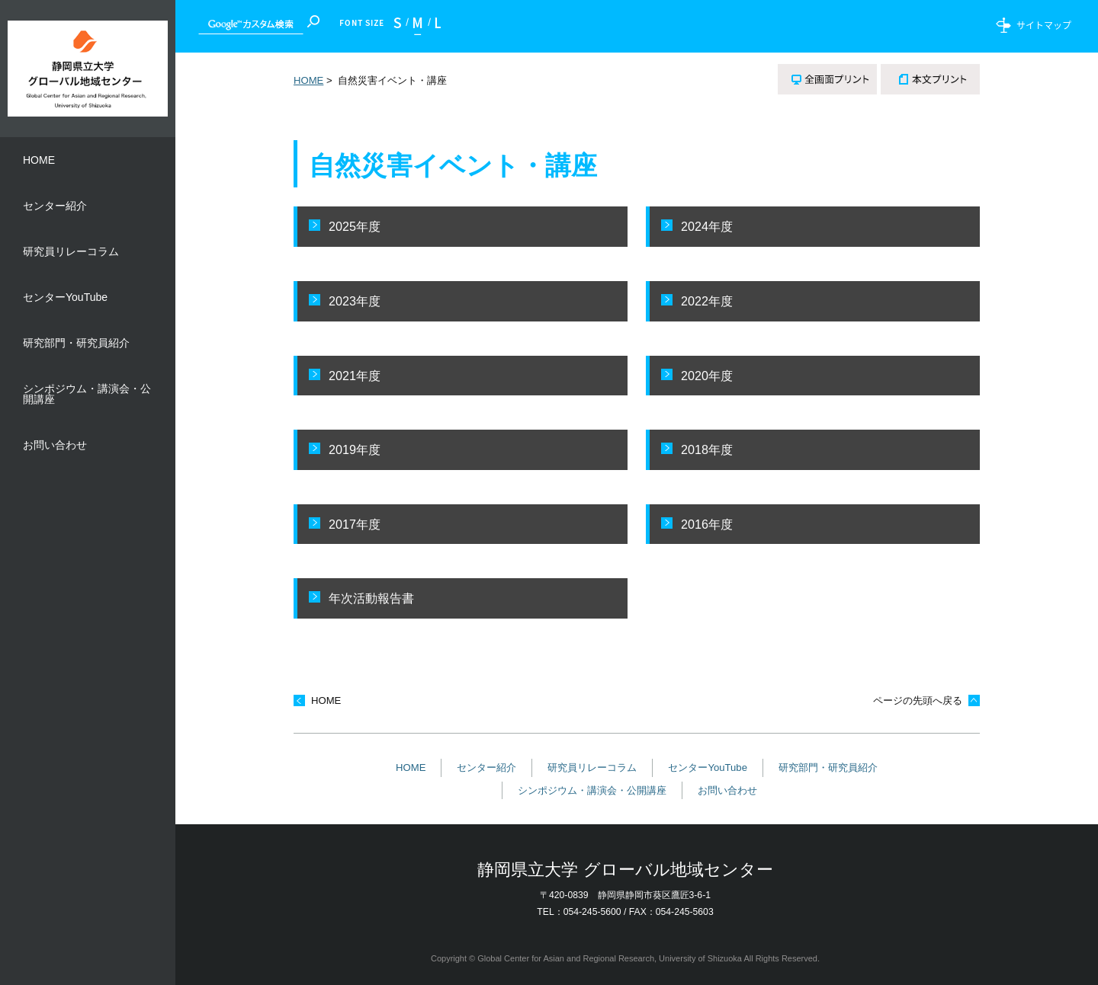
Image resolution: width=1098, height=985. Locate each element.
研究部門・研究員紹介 (828, 767)
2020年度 (707, 375)
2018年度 (707, 449)
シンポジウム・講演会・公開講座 (592, 790)
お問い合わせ (727, 790)
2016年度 (707, 524)
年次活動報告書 (371, 598)
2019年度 (354, 449)
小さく (401, 26)
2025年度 (354, 226)
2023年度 (354, 301)
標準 (418, 26)
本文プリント (930, 79)
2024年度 (707, 226)
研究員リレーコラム (592, 767)
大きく (434, 26)
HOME (308, 80)
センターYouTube (707, 767)
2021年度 (354, 375)
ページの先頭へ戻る (917, 700)
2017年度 (354, 524)
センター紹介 (486, 767)
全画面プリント (827, 79)
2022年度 (707, 301)
